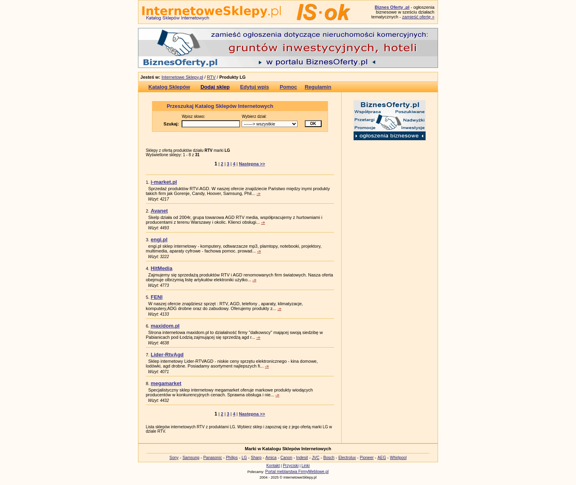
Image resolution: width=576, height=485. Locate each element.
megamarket (166, 383)
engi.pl (159, 239)
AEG (382, 457)
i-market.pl (164, 182)
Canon (286, 457)
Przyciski (290, 465)
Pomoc (288, 87)
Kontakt (273, 465)
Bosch (328, 457)
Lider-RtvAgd (167, 355)
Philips (232, 457)
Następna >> (252, 163)
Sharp (256, 457)
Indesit (302, 457)
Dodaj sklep (215, 87)
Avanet (159, 211)
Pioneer (367, 457)
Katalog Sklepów (169, 87)
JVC (316, 457)
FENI (157, 297)
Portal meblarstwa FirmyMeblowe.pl (296, 471)
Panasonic (212, 457)
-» (258, 193)
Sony (174, 457)
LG (244, 457)
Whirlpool (398, 457)
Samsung (190, 457)
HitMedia (161, 268)
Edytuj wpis (254, 87)
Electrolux (347, 457)
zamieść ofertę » (418, 16)
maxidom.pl (165, 326)
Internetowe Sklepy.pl (182, 77)
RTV (211, 77)
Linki (306, 465)
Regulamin (318, 87)
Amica (271, 457)
